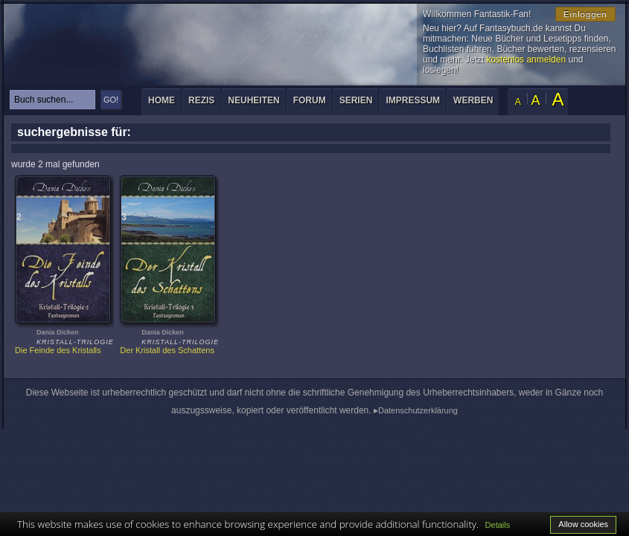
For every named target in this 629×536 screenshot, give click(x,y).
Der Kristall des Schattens (167, 350)
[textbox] (52, 99)
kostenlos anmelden (526, 59)
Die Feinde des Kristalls (58, 350)
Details (498, 524)
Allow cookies (583, 524)
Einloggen (585, 14)
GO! (110, 99)
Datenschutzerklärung (418, 410)
